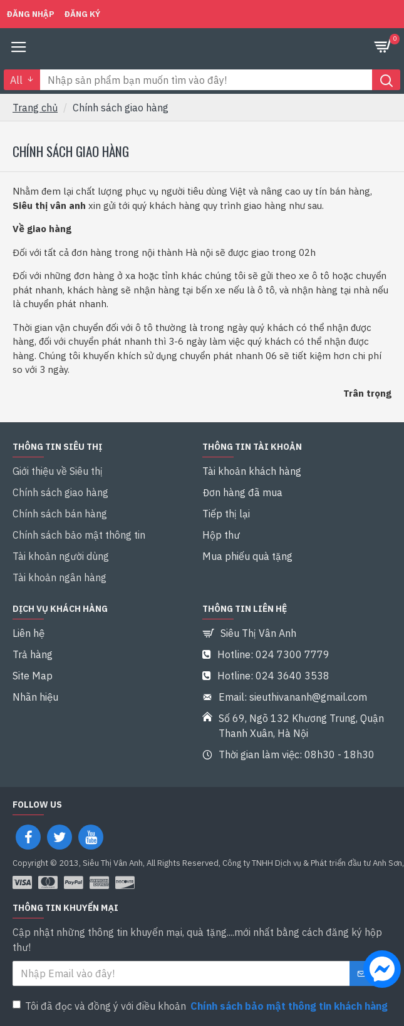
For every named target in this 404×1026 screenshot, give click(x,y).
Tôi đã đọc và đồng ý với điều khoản (201, 1005)
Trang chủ (35, 107)
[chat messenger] (379, 971)
